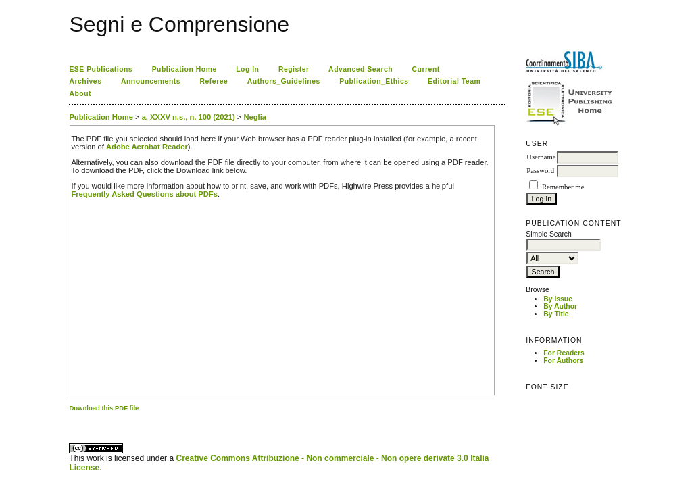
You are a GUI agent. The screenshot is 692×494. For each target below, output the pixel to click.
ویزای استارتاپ (73, 419)
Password (540, 170)
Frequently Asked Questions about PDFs (144, 194)
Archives (85, 81)
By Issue (557, 299)
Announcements (150, 81)
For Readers (564, 353)
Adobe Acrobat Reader (147, 147)
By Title (555, 314)
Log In (247, 69)
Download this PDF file (104, 408)
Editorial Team (454, 81)
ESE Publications (100, 69)
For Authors (563, 360)
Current (426, 69)
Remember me (563, 187)
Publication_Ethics (373, 81)
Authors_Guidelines (283, 81)
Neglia (254, 117)
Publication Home (184, 69)
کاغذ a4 (70, 419)
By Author (560, 306)
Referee (214, 81)
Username (540, 157)
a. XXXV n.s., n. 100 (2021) (188, 117)
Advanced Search (360, 69)
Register (294, 69)
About (80, 93)
